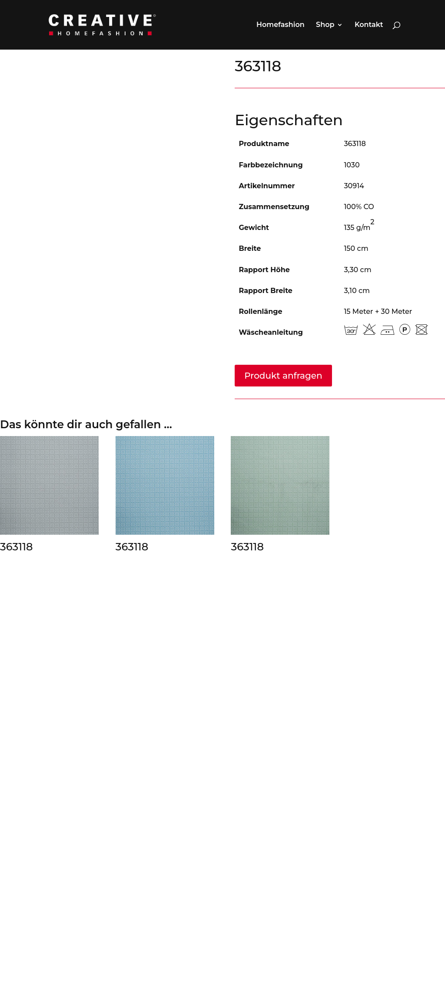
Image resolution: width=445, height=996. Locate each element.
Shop (325, 25)
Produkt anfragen (283, 375)
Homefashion (280, 25)
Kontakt (369, 25)
